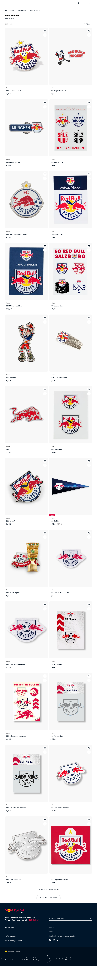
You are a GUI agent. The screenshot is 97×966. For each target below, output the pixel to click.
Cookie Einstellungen (36, 959)
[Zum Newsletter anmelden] (89, 918)
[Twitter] (58, 940)
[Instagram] (54, 940)
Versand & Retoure (12, 932)
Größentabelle (10, 936)
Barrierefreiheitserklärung (58, 959)
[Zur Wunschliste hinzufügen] (45, 35)
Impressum (43, 959)
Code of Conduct (68, 959)
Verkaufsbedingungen (20, 959)
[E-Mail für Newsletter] (68, 918)
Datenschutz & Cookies (29, 959)
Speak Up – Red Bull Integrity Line (49, 959)
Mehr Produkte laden (48, 897)
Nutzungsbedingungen (7, 959)
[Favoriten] (83, 7)
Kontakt (51, 927)
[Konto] (78, 7)
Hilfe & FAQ (9, 927)
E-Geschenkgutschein (13, 940)
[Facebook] (50, 940)
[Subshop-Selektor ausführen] (6, 2)
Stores (51, 931)
